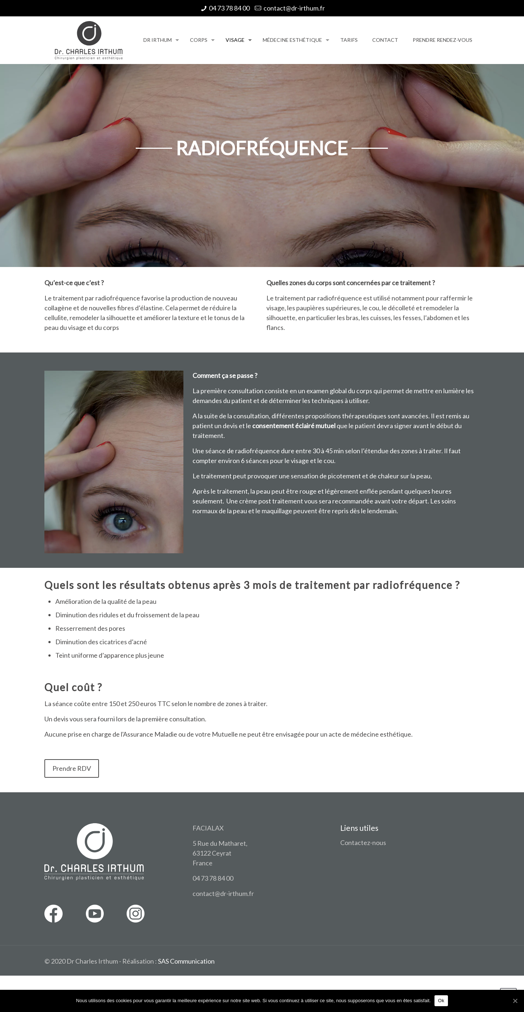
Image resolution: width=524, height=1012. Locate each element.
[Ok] (515, 1000)
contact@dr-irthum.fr (294, 8)
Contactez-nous (363, 842)
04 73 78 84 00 (229, 8)
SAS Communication (186, 961)
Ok (441, 1000)
